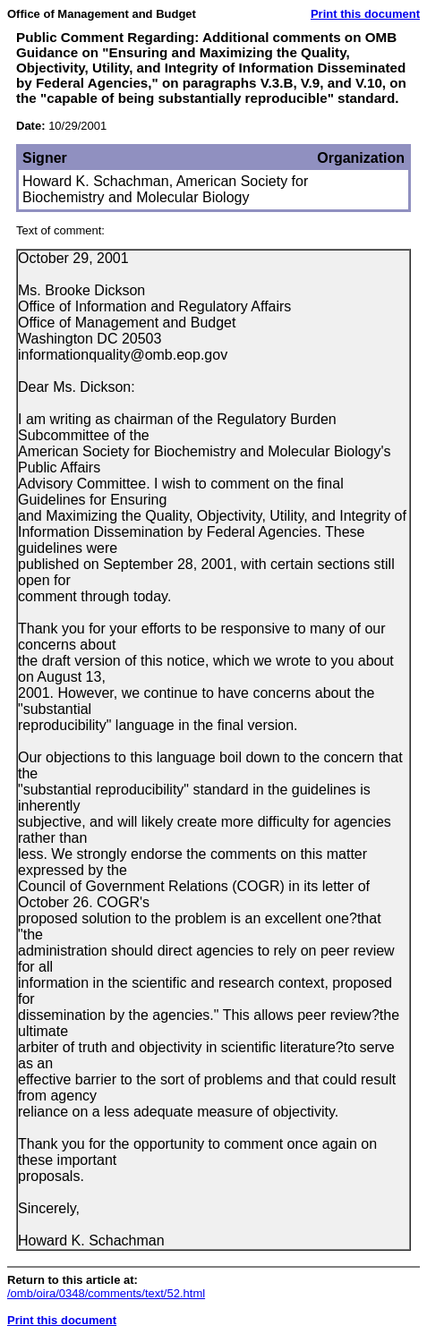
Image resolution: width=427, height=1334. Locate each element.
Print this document (365, 14)
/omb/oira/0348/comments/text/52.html (106, 1293)
